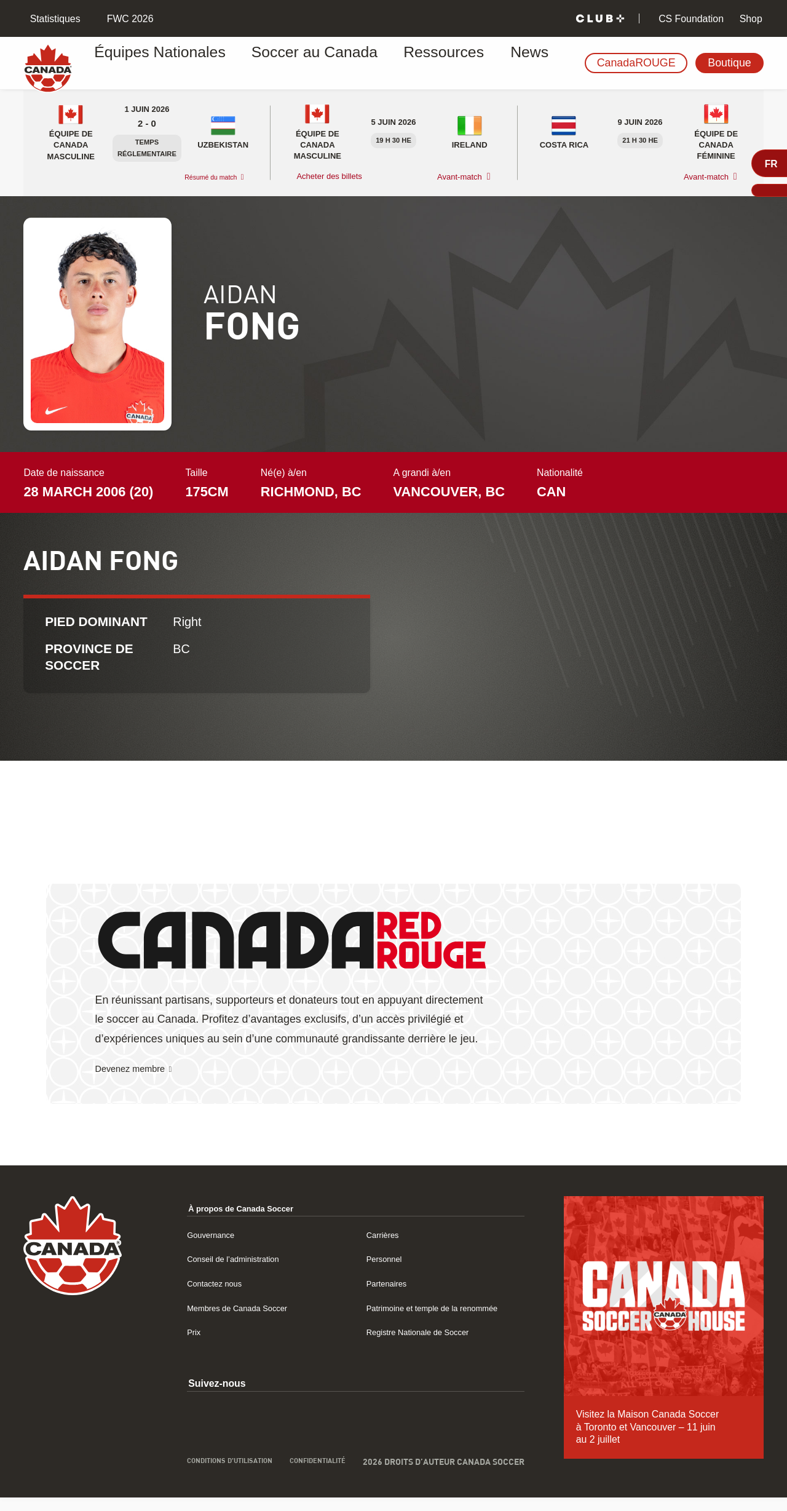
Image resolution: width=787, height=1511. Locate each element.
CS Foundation (690, 19)
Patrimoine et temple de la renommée (435, 1309)
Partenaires (378, 1284)
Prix (169, 1333)
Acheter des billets (330, 176)
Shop (749, 19)
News (443, 63)
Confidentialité (318, 1464)
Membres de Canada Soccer (223, 1309)
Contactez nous (195, 1284)
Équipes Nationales (155, 63)
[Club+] (600, 18)
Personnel (375, 1260)
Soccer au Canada (274, 63)
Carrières (374, 1236)
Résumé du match (202, 177)
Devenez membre (138, 1070)
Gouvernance (190, 1236)
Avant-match (459, 177)
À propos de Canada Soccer (227, 1209)
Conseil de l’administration (218, 1260)
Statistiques (53, 19)
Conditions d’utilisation (190, 1469)
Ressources (375, 63)
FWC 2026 (128, 19)
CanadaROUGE (636, 63)
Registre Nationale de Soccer (417, 1333)
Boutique (729, 63)
